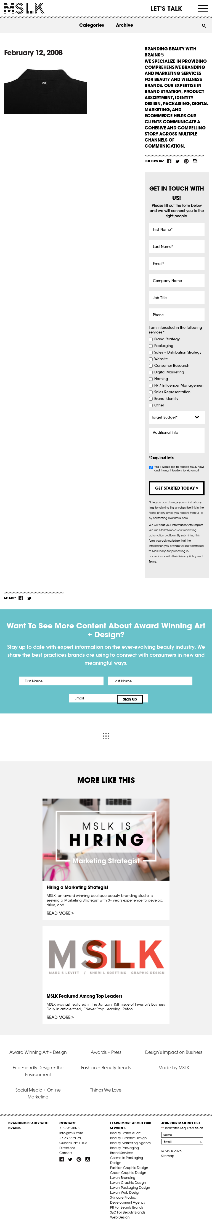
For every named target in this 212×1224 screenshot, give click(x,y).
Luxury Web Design (125, 1190)
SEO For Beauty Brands (127, 1209)
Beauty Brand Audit (125, 1130)
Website (161, 359)
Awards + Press (106, 1049)
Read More (59, 911)
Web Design (119, 1214)
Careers (65, 1150)
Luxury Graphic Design (128, 1180)
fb (169, 161)
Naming (161, 379)
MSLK (24, 8)
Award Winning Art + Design (38, 1049)
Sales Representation (172, 392)
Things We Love (105, 1087)
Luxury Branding (122, 1175)
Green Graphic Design (128, 1170)
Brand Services (121, 1150)
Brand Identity (166, 399)
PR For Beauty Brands (126, 1205)
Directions (67, 1145)
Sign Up (152, 698)
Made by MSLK (173, 1065)
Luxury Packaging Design (130, 1185)
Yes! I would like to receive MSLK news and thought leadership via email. (179, 468)
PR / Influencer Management (179, 385)
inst (194, 161)
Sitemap (167, 1153)
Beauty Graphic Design (128, 1135)
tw (177, 161)
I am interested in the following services (175, 330)
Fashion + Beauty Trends (106, 1065)
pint (186, 161)
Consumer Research (171, 365)
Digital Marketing (169, 372)
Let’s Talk (166, 8)
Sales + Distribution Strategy (178, 352)
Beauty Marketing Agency (130, 1140)
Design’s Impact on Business (173, 1049)
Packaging (163, 346)
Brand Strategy (167, 339)
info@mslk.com (71, 1130)
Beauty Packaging (124, 1145)
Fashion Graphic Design (129, 1165)
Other (159, 405)
